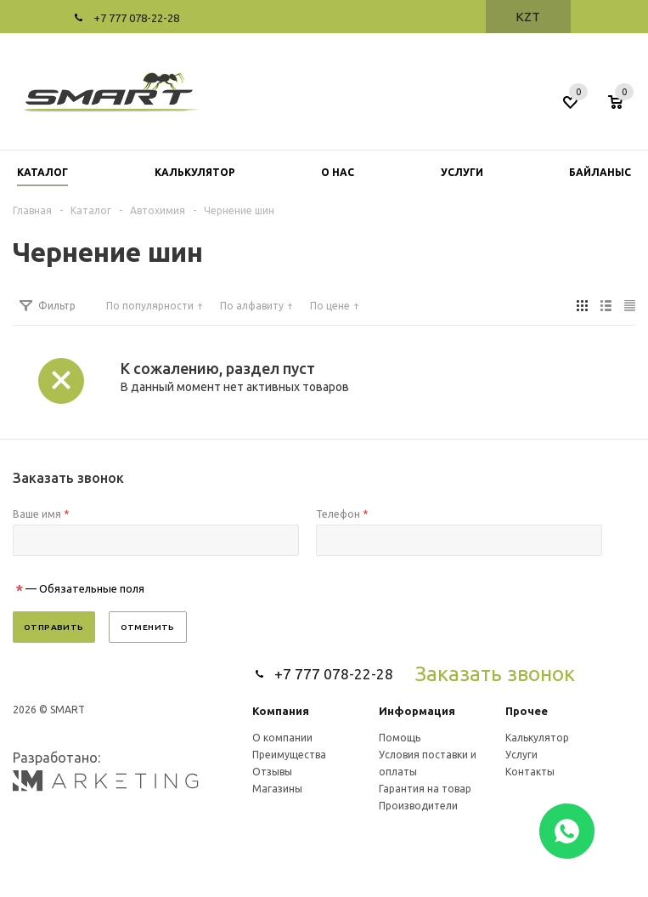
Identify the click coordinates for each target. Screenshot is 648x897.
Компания (280, 711)
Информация (417, 711)
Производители (418, 805)
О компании (282, 737)
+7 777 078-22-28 (136, 18)
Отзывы (272, 771)
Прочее (526, 711)
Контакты (530, 771)
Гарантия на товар (425, 788)
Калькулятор (537, 737)
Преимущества (289, 754)
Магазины (277, 788)
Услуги (521, 754)
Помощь (399, 737)
